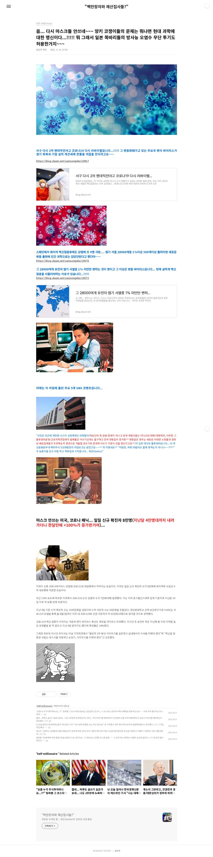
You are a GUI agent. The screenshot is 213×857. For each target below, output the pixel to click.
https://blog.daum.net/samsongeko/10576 (62, 261)
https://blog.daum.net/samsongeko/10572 (62, 278)
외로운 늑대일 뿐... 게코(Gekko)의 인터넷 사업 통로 (67, 819)
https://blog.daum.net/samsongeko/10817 (62, 161)
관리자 (117, 850)
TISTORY (107, 850)
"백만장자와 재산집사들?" (106, 7)
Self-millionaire (45, 705)
